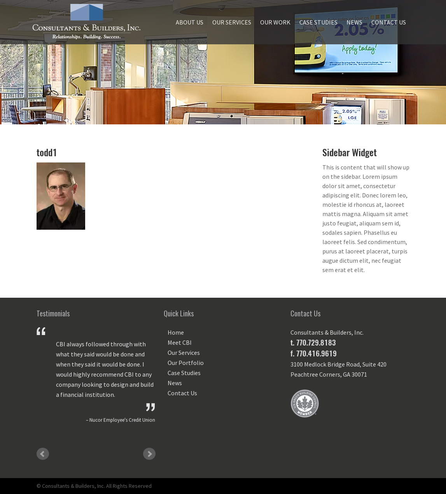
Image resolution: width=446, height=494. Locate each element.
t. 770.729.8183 (313, 342)
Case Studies (318, 22)
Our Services (231, 22)
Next (149, 454)
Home (176, 332)
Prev (43, 454)
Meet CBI (180, 342)
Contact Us (388, 22)
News (354, 22)
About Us (189, 22)
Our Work (275, 22)
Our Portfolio (186, 363)
